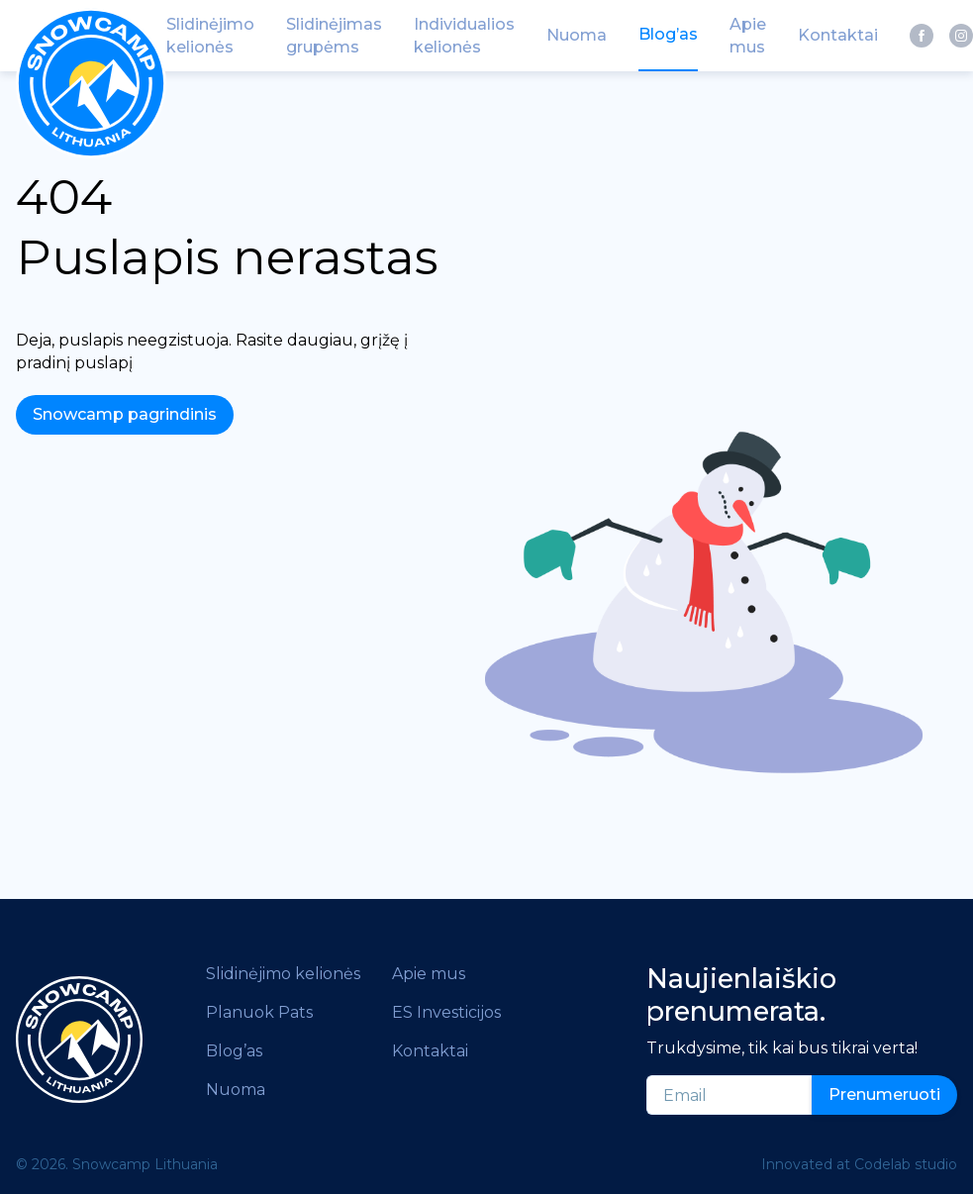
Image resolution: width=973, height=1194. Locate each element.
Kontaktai (430, 1051)
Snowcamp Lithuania (145, 1164)
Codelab (882, 1164)
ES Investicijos (446, 1012)
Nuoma (235, 1089)
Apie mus (428, 973)
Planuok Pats (259, 1012)
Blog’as (234, 1051)
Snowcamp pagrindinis (125, 414)
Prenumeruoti (884, 1094)
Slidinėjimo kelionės (283, 973)
